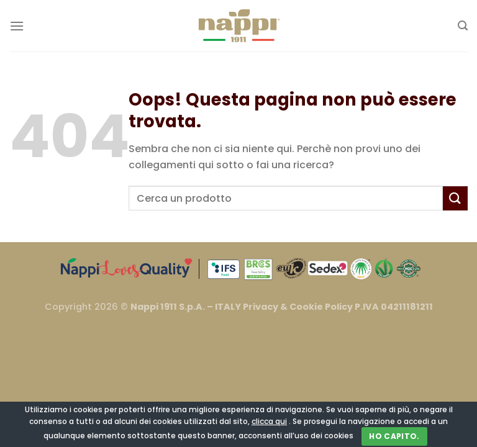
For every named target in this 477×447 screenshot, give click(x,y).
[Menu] (16, 26)
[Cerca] (463, 26)
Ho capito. (394, 436)
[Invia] (455, 198)
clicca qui (269, 421)
